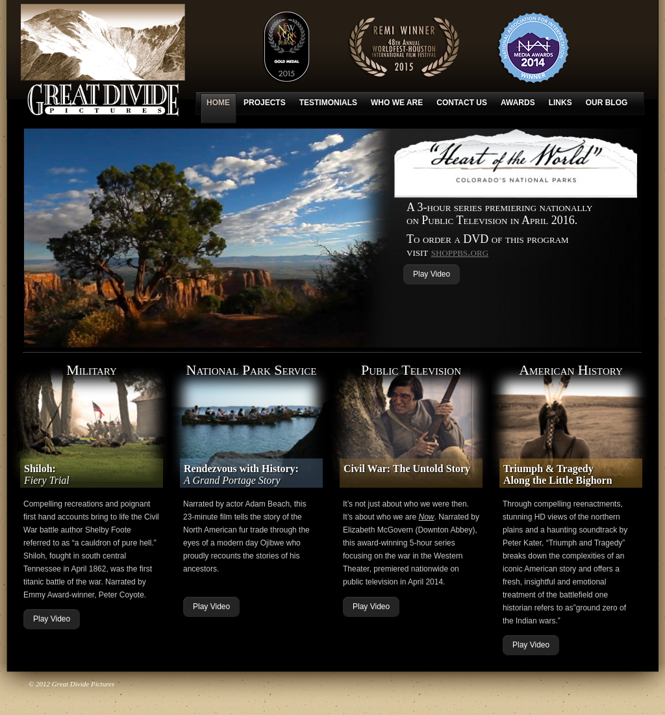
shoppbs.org (459, 251)
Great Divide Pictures (103, 60)
